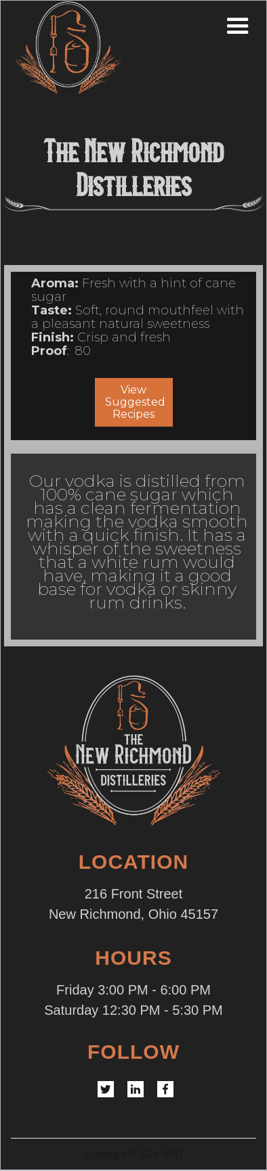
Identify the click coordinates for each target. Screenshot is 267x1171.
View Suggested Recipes (135, 402)
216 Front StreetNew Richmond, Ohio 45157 (133, 904)
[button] (255, 26)
